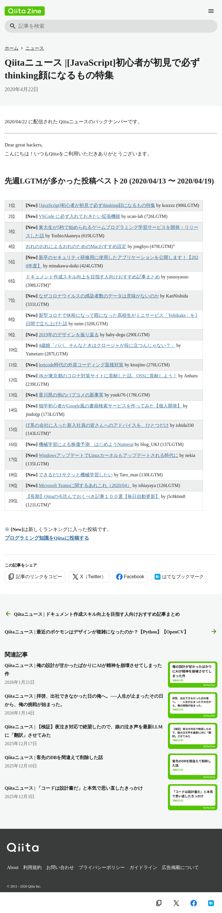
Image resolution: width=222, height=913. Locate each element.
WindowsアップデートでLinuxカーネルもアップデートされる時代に (108, 455)
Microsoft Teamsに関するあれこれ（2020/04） (85, 485)
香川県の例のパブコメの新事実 (71, 394)
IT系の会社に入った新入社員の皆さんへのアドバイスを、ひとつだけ (97, 425)
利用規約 (32, 867)
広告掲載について (180, 867)
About (12, 867)
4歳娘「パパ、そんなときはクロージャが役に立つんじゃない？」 (107, 345)
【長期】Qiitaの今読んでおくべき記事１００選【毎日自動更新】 (93, 496)
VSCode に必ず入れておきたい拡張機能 (79, 216)
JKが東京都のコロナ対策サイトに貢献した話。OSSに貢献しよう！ (108, 375)
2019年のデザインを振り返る (69, 334)
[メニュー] (211, 11)
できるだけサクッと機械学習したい (76, 474)
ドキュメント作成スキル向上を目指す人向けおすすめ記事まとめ (93, 276)
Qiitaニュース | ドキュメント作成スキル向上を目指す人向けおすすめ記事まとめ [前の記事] (92, 614)
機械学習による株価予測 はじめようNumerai (86, 444)
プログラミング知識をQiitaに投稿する (47, 538)
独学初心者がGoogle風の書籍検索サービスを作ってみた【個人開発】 (111, 405)
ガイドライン (143, 867)
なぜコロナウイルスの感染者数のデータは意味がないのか (99, 295)
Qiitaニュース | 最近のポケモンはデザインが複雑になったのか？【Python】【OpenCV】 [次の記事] (111, 631)
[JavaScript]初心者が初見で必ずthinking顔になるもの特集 (97, 205)
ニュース (34, 48)
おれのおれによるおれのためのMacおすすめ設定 (76, 246)
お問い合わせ (60, 867)
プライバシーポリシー (102, 867)
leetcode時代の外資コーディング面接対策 (81, 364)
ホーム (11, 48)
